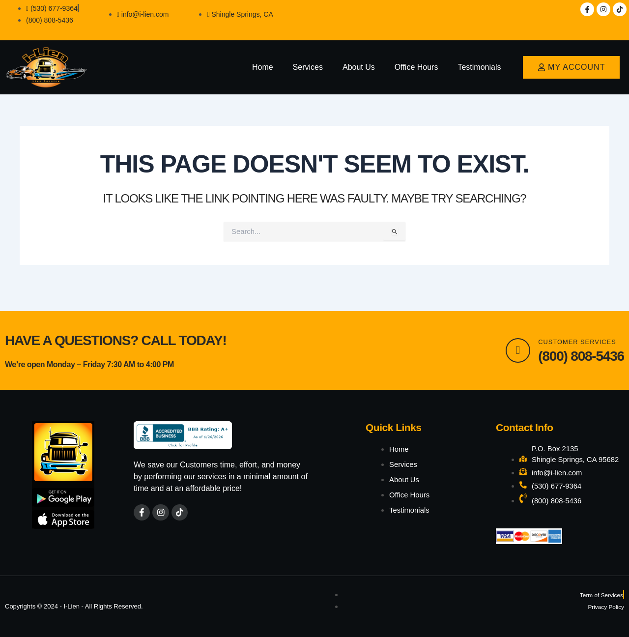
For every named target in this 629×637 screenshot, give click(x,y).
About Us (359, 67)
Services (308, 67)
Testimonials (479, 67)
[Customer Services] (515, 335)
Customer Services (580, 327)
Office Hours (416, 67)
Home (262, 67)
